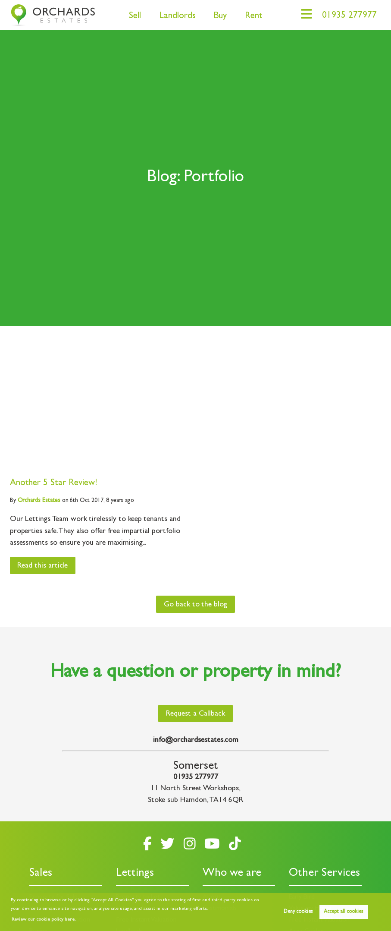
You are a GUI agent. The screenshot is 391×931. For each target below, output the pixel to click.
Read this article (42, 566)
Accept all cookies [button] (343, 912)
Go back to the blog (195, 605)
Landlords (177, 16)
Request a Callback (195, 714)
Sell (135, 16)
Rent (254, 16)
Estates (39, 501)
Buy (220, 16)
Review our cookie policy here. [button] (43, 919)
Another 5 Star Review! (53, 483)
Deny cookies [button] (298, 912)
